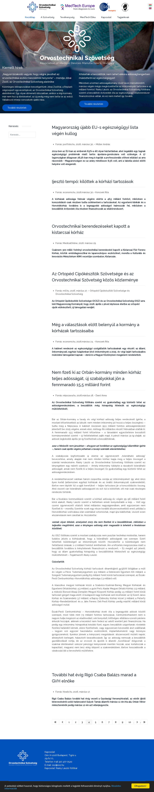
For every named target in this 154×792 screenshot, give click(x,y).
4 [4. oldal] (89, 722)
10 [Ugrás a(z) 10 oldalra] (130, 722)
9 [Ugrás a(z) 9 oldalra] (122, 722)
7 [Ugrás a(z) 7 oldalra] (109, 722)
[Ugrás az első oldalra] (55, 722)
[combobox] (22, 135)
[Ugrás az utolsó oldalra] (144, 722)
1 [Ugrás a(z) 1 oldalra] (69, 722)
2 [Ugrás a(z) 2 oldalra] (75, 722)
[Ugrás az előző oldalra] (62, 722)
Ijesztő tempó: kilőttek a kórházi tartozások (92, 181)
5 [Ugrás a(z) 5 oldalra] (95, 722)
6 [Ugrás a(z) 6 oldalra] (102, 722)
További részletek (17, 107)
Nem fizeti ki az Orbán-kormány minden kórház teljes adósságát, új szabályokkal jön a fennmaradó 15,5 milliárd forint (96, 378)
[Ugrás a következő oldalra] (137, 722)
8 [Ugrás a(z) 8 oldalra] (115, 722)
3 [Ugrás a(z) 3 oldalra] (82, 722)
